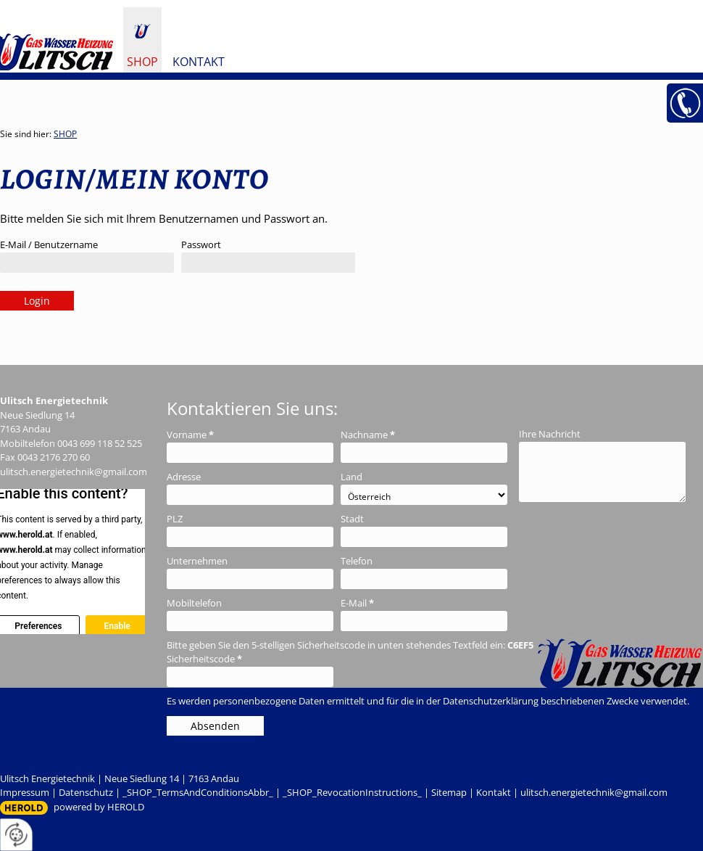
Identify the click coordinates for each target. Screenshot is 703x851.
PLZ (175, 518)
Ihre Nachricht (550, 433)
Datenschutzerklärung (490, 700)
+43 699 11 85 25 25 (685, 103)
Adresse (184, 476)
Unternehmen (197, 560)
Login (37, 301)
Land (351, 476)
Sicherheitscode (204, 658)
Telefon (357, 560)
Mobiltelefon (194, 602)
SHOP (142, 62)
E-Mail (357, 602)
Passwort (201, 244)
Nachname (368, 434)
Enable (117, 626)
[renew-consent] (16, 834)
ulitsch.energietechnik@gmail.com (73, 471)
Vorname (190, 434)
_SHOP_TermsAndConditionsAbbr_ (197, 792)
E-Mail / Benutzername (49, 244)
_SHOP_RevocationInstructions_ (352, 792)
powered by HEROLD (99, 806)
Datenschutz (86, 792)
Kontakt (198, 62)
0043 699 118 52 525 (99, 443)
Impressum (24, 792)
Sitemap (449, 792)
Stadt (352, 518)
